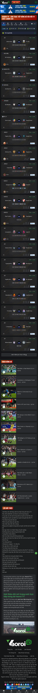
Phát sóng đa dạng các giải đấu (10, 522)
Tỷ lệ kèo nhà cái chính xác (9, 566)
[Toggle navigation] (36, 2)
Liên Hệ (32, 656)
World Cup (5, 540)
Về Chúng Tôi (12, 652)
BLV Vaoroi (22, 28)
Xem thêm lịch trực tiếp (19, 354)
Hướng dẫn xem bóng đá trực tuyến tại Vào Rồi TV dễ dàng (17, 550)
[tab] (4, 24)
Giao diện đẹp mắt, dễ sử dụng (10, 524)
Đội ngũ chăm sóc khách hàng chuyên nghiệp (14, 530)
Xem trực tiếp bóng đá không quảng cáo (13, 536)
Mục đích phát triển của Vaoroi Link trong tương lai (15, 513)
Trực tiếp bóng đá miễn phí (9, 520)
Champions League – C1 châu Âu (11, 544)
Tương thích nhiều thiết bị (9, 534)
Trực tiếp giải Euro (7, 542)
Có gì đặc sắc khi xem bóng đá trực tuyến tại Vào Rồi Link (17, 515)
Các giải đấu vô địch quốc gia (10, 546)
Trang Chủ (10, 649)
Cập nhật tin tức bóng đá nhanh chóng (12, 556)
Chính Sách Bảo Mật (9, 656)
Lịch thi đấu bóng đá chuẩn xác (10, 558)
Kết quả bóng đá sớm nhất (9, 562)
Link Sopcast (27, 649)
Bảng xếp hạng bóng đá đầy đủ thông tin (13, 560)
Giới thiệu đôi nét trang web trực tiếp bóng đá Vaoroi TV (17, 511)
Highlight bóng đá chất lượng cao (11, 564)
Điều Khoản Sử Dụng (23, 652)
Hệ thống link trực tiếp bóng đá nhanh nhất (13, 532)
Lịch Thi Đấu (18, 649)
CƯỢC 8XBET (16, 2)
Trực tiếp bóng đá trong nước (10, 548)
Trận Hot (13, 28)
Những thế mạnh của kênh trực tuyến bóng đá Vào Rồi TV (17, 518)
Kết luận (4, 572)
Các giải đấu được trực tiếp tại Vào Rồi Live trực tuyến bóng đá (18, 538)
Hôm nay (31, 28)
